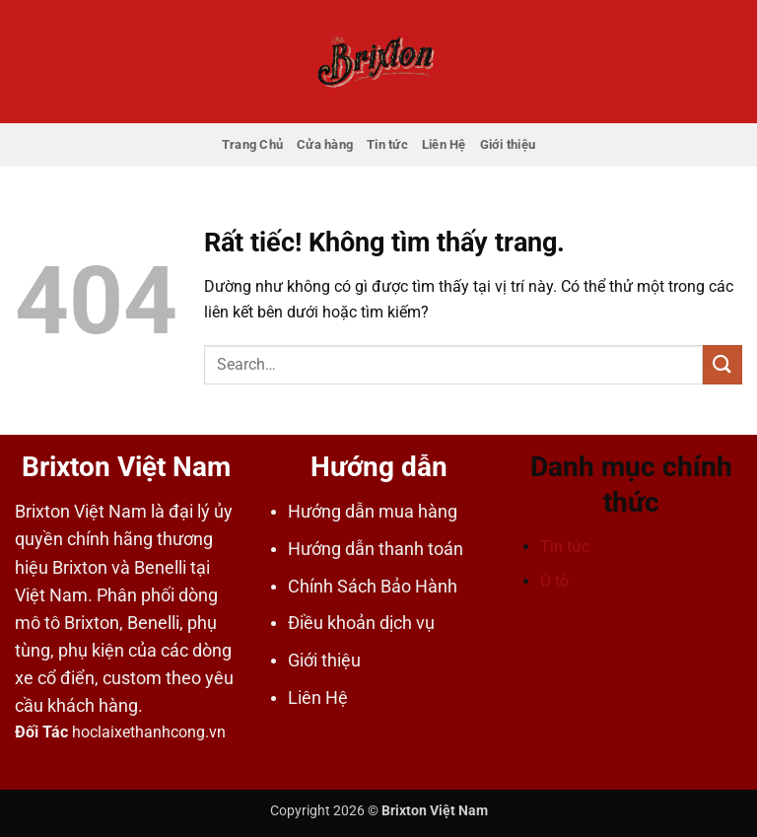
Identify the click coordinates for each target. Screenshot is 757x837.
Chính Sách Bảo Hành (372, 586)
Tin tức (387, 144)
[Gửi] (722, 364)
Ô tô (554, 581)
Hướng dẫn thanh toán (375, 549)
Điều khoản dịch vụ (361, 623)
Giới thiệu (508, 144)
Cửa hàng (325, 144)
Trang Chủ (252, 144)
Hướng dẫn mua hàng (372, 512)
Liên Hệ (444, 144)
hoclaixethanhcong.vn (149, 732)
